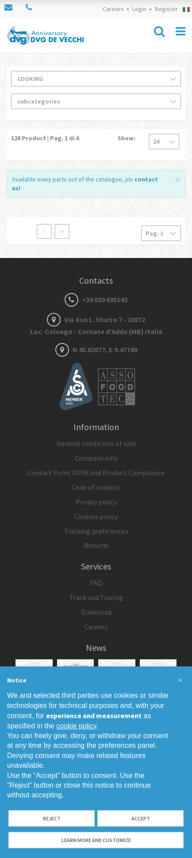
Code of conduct (96, 487)
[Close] (177, 178)
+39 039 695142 (96, 299)
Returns (96, 545)
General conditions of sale (96, 443)
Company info (96, 458)
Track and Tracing (96, 597)
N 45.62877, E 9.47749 (96, 349)
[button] (180, 680)
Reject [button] (52, 818)
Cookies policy (96, 516)
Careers (113, 9)
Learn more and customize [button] (96, 840)
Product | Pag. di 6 (45, 138)
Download (96, 612)
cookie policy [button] (76, 726)
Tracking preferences (96, 531)
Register (166, 9)
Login (139, 9)
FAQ (96, 582)
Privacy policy (96, 501)
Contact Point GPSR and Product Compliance (96, 472)
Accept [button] (140, 818)
